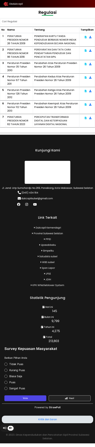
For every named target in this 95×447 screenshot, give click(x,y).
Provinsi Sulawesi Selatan (47, 233)
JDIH (47, 279)
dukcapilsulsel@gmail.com (35, 198)
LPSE (47, 273)
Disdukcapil (13, 4)
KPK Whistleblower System (47, 285)
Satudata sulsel (47, 256)
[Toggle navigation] (87, 4)
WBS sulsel (47, 262)
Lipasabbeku (47, 245)
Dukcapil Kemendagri (47, 227)
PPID (47, 239)
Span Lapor (47, 268)
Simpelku (47, 250)
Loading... (47, 379)
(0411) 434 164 (28, 192)
